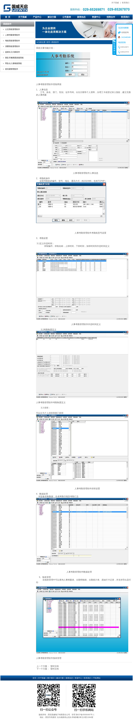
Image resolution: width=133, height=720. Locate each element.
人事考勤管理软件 (12, 35)
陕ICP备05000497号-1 (85, 715)
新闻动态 (81, 17)
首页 (48, 42)
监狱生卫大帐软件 (12, 52)
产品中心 (37, 17)
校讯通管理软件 (11, 69)
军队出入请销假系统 (13, 63)
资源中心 (96, 17)
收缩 (114, 47)
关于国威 (115, 3)
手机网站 (96, 678)
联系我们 (125, 3)
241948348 (125, 37)
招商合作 (111, 17)
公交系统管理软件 (12, 29)
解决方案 (52, 17)
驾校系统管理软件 (12, 41)
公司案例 (66, 17)
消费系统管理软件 (12, 46)
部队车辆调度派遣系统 (14, 58)
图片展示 (51, 678)
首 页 (7, 17)
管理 (73, 715)
